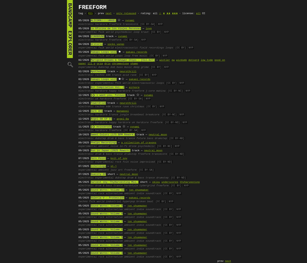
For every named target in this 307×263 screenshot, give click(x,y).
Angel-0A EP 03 (101, 119)
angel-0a (123, 119)
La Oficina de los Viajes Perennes (116, 28)
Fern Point (98, 158)
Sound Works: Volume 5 (107, 237)
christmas (137, 106)
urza (100, 64)
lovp (149, 28)
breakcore (152, 114)
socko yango (115, 44)
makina (160, 91)
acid (126, 75)
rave (133, 75)
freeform (115, 24)
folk (101, 32)
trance (116, 75)
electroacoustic (126, 48)
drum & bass (115, 138)
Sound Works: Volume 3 (107, 253)
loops (169, 48)
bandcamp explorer (69, 29)
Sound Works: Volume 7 (107, 221)
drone (132, 146)
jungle (124, 114)
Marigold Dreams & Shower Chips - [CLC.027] (123, 60)
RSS (90, 13)
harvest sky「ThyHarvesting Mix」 (114, 182)
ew (173, 60)
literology (98, 166)
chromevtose (120, 64)
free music (139, 56)
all (198, 13)
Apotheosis (98, 71)
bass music (124, 67)
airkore (134, 87)
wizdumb (181, 60)
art (120, 170)
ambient (103, 146)
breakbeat (137, 114)
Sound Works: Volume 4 (107, 245)
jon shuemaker (139, 190)
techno (99, 75)
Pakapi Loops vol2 (104, 52)
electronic (86, 24)
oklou (156, 182)
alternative (114, 193)
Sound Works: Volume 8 (107, 214)
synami (130, 20)
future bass (144, 138)
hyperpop (129, 201)
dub (112, 67)
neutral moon (158, 135)
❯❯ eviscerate (101, 127)
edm (108, 75)
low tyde (207, 60)
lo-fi (123, 146)
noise (114, 146)
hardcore (101, 24)
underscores (169, 182)
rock (118, 162)
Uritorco (97, 44)
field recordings (152, 48)
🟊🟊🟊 (175, 13)
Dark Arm (97, 111)
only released (126, 13)
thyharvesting (190, 182)
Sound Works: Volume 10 (107, 190)
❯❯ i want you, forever (108, 95)
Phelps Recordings (104, 143)
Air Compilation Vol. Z (107, 87)
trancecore (130, 24)
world (110, 32)
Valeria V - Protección (107, 198)
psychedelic (123, 32)
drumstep (161, 138)
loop (136, 32)
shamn (134, 64)
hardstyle (131, 185)
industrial (113, 201)
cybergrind (147, 185)
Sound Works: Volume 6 (107, 229)
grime (145, 67)
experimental (88, 32)
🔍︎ (69, 64)
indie (140, 193)
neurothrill (128, 71)
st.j (113, 166)
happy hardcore (119, 91)
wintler (164, 60)
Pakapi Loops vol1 (104, 79)
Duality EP (98, 174)
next (109, 13)
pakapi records (136, 52)
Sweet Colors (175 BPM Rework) (113, 135)
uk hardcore (103, 99)
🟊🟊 (168, 13)
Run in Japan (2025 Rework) (110, 150)
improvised (147, 162)
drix (107, 64)
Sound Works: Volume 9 (107, 206)
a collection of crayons (138, 143)
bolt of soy (118, 158)
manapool (123, 111)
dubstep (103, 67)
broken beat (144, 201)
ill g (91, 64)
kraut (145, 32)
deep (136, 67)
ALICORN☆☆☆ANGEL (103, 20)
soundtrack (153, 193)
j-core (150, 91)
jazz (113, 170)
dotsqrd (193, 60)
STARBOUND (97, 36)
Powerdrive (98, 103)
